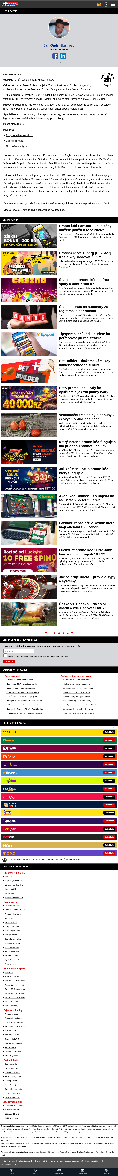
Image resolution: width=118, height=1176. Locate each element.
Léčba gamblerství (12, 1114)
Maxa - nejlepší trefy (12, 1093)
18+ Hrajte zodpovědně (90, 1161)
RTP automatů (10, 1031)
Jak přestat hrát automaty (14, 1106)
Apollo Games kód (12, 960)
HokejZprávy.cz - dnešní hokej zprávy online (22, 692)
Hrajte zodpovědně (8, 1138)
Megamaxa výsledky (12, 1072)
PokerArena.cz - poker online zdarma (76, 692)
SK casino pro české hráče (15, 1027)
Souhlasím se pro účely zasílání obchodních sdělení (38, 657)
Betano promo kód (12, 952)
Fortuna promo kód (12, 947)
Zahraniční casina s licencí (15, 910)
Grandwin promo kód (12, 943)
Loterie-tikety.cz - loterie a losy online (76, 684)
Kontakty (12, 1161)
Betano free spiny (11, 1006)
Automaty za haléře (12, 1035)
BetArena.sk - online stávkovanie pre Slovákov (23, 705)
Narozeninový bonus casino (15, 985)
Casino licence (10, 893)
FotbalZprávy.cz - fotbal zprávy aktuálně (21, 688)
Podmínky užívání (41, 1161)
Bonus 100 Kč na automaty (15, 989)
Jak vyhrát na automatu (13, 1018)
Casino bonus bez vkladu (14, 993)
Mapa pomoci (73, 1152)
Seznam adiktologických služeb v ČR (53, 1152)
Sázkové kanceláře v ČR (14, 897)
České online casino (12, 906)
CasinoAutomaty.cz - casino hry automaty (78, 688)
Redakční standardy (25, 1161)
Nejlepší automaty (11, 1014)
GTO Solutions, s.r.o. (9, 1164)
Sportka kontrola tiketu (13, 1089)
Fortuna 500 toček (12, 1002)
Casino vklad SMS (12, 1039)
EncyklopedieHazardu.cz (19, 135)
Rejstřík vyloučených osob (14, 881)
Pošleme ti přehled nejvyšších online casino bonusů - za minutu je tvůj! (42, 646)
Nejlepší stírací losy (12, 1097)
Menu (113, 4)
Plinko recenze (10, 1047)
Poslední (72, 632)
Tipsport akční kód (12, 927)
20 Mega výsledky (11, 1081)
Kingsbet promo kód (12, 956)
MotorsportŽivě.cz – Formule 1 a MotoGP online (24, 701)
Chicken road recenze (13, 1052)
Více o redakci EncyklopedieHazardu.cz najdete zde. (34, 210)
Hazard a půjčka (11, 889)
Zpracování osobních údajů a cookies (65, 1161)
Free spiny (9, 972)
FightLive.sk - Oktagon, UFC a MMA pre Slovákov (24, 709)
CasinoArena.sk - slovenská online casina (78, 709)
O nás (3, 1161)
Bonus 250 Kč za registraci (15, 997)
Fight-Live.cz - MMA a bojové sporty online (22, 684)
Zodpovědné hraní (36, 1132)
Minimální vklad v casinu (14, 1022)
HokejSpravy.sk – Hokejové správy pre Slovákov (24, 713)
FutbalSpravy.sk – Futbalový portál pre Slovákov (80, 705)
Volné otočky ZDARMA (13, 977)
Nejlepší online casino (13, 914)
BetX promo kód (11, 935)
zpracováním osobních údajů (28, 657)
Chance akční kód (11, 918)
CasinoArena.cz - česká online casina (76, 680)
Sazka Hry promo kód (13, 939)
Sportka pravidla (11, 1064)
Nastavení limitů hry (12, 1110)
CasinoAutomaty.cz (16, 146)
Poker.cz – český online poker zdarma (76, 697)
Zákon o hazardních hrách (14, 885)
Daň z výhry (9, 877)
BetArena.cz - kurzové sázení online (19, 680)
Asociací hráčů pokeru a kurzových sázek (71, 1132)
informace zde (49, 1143)
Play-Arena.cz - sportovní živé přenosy (77, 701)
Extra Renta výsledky (13, 1085)
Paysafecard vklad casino (14, 1043)
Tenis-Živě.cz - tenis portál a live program (21, 697)
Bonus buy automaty (12, 1056)
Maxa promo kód (11, 964)
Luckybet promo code (13, 931)
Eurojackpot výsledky (13, 1077)
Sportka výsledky (11, 1068)
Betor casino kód (11, 922)
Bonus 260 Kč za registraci (15, 981)
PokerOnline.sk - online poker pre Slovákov (78, 713)
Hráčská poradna (11, 1118)
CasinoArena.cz (15, 140)
